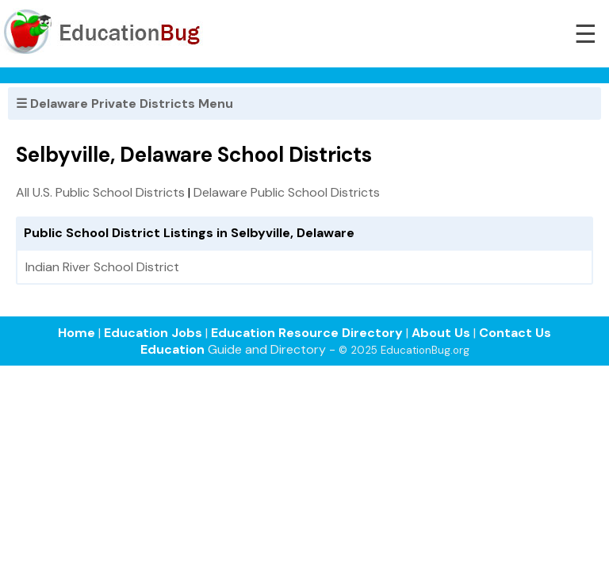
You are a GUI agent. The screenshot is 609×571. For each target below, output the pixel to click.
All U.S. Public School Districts (100, 192)
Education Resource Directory (307, 332)
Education (172, 349)
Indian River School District (102, 267)
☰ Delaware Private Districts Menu (124, 103)
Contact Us (515, 332)
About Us (441, 332)
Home (76, 332)
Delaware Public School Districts (286, 192)
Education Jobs (153, 332)
